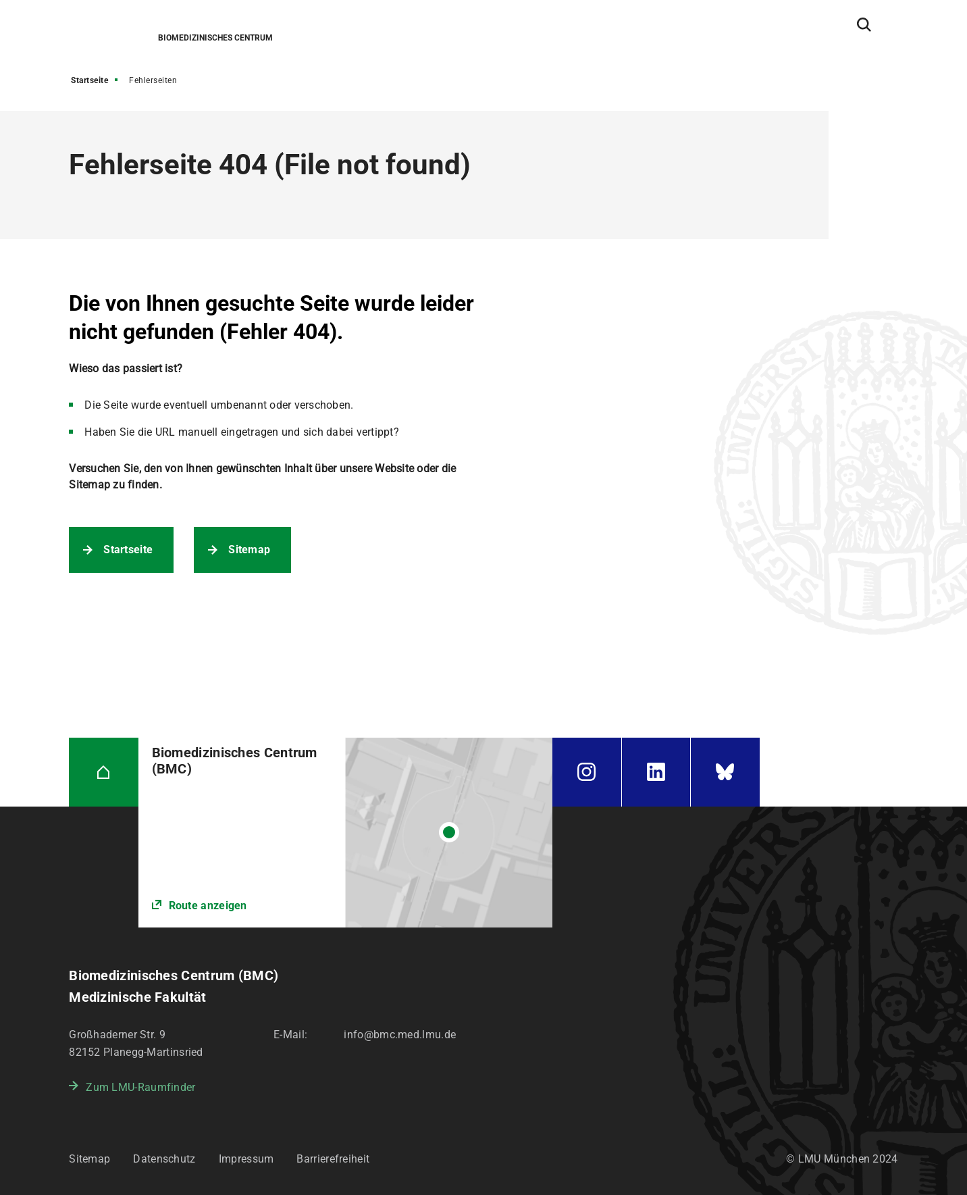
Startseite (89, 80)
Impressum (246, 1158)
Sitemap (249, 549)
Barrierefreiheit (332, 1158)
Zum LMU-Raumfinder (140, 1087)
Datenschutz (164, 1158)
